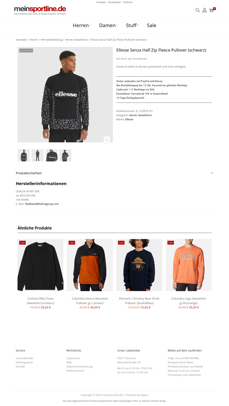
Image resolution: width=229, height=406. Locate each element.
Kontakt (20, 366)
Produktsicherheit (114, 173)
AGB (69, 362)
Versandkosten (139, 58)
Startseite (21, 39)
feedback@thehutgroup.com (42, 204)
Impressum (73, 358)
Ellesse (129, 119)
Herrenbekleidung (51, 39)
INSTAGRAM (191, 358)
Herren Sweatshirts (76, 39)
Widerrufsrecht (75, 370)
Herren (34, 39)
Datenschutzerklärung (79, 366)
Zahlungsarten (24, 362)
